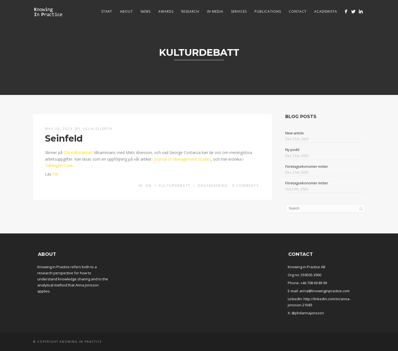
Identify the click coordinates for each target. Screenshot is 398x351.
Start (106, 11)
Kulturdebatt (174, 185)
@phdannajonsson (308, 312)
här (55, 174)
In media (215, 11)
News (146, 11)
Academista (325, 11)
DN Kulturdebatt (78, 152)
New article (294, 133)
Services (239, 11)
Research (190, 11)
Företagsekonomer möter (306, 166)
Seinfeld (64, 138)
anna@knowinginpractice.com (324, 290)
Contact (298, 11)
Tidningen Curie (59, 165)
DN (149, 185)
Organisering (213, 185)
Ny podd (292, 149)
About (126, 11)
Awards (166, 11)
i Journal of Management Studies (181, 159)
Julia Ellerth (97, 128)
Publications (268, 11)
